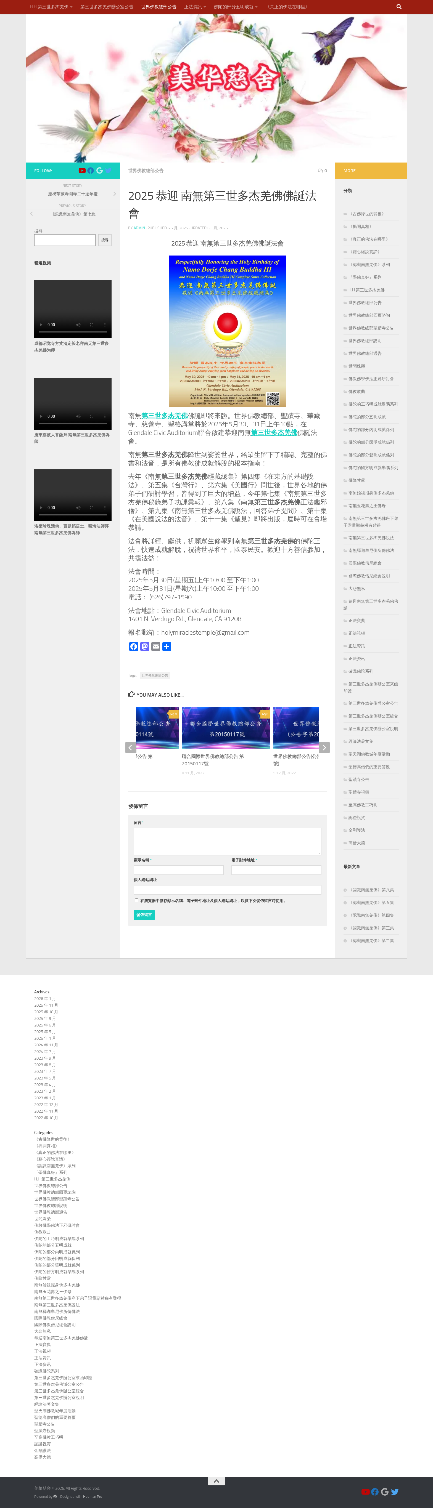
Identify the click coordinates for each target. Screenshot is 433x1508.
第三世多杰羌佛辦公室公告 (106, 6)
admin (139, 228)
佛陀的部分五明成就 (234, 6)
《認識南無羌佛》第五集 (371, 902)
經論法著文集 (360, 741)
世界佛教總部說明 (365, 340)
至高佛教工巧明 (362, 804)
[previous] (130, 747)
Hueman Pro (92, 1496)
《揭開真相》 (360, 226)
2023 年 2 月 (45, 1091)
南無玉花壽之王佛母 (367, 505)
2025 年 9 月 (45, 1018)
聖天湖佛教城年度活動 (369, 754)
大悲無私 (356, 588)
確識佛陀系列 (360, 671)
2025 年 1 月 (45, 1038)
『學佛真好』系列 (365, 277)
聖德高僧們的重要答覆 (369, 766)
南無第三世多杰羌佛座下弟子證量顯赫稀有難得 (77, 1298)
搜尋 (38, 230)
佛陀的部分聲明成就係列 (371, 455)
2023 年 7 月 (45, 1071)
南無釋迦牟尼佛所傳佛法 (371, 550)
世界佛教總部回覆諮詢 (369, 315)
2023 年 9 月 (45, 1058)
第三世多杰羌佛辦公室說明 (373, 728)
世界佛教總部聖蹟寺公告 (371, 328)
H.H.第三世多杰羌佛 (49, 6)
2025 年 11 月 (46, 1005)
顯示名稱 (143, 860)
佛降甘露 (356, 480)
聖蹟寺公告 (358, 779)
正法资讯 (356, 658)
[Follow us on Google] (99, 170)
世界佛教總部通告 (365, 353)
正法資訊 (193, 6)
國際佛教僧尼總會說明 (369, 575)
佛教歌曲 (356, 391)
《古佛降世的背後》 (367, 213)
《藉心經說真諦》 (365, 251)
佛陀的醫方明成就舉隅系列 (373, 467)
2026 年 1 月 (45, 998)
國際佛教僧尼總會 (365, 563)
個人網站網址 (145, 879)
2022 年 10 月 (46, 1117)
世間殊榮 (356, 366)
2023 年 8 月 (45, 1064)
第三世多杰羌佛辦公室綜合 (373, 716)
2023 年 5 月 (45, 1078)
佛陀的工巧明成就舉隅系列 (373, 404)
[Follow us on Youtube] (81, 170)
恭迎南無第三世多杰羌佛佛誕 (61, 1338)
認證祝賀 (356, 817)
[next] (324, 747)
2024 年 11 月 (46, 1044)
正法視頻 (356, 633)
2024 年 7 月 (45, 1051)
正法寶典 (356, 620)
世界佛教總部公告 (158, 6)
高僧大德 (356, 843)
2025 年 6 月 (45, 1025)
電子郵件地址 (244, 860)
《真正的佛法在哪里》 (287, 6)
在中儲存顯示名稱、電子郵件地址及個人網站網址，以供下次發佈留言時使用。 (213, 900)
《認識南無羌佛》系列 (369, 264)
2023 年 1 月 (45, 1097)
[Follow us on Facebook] (90, 170)
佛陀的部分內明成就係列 (371, 429)
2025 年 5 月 (45, 1031)
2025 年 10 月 (46, 1011)
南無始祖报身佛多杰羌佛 (371, 493)
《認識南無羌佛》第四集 (371, 915)
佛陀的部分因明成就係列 (371, 442)
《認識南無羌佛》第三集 (371, 927)
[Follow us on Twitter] (108, 170)
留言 (139, 822)
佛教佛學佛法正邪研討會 (371, 378)
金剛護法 (356, 830)
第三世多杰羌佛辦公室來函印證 (63, 1377)
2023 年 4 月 (45, 1084)
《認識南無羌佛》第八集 (371, 889)
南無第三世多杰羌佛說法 (371, 537)
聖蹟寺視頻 (358, 792)
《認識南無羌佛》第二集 (371, 940)
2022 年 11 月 (46, 1111)
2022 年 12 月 (46, 1104)
